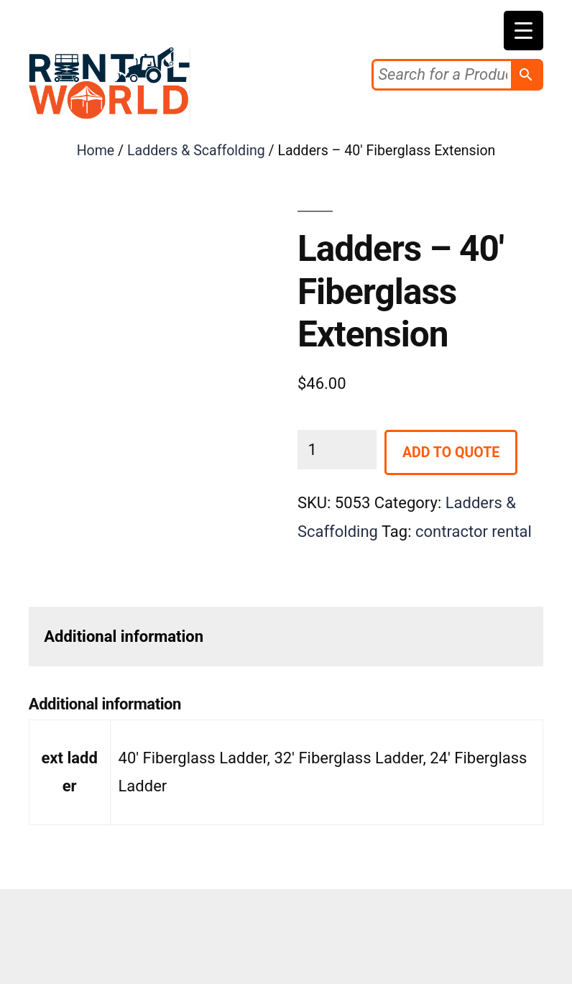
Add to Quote (450, 452)
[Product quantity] (337, 449)
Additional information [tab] (123, 636)
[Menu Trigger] (523, 30)
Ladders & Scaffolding (196, 150)
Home (96, 150)
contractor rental (473, 532)
